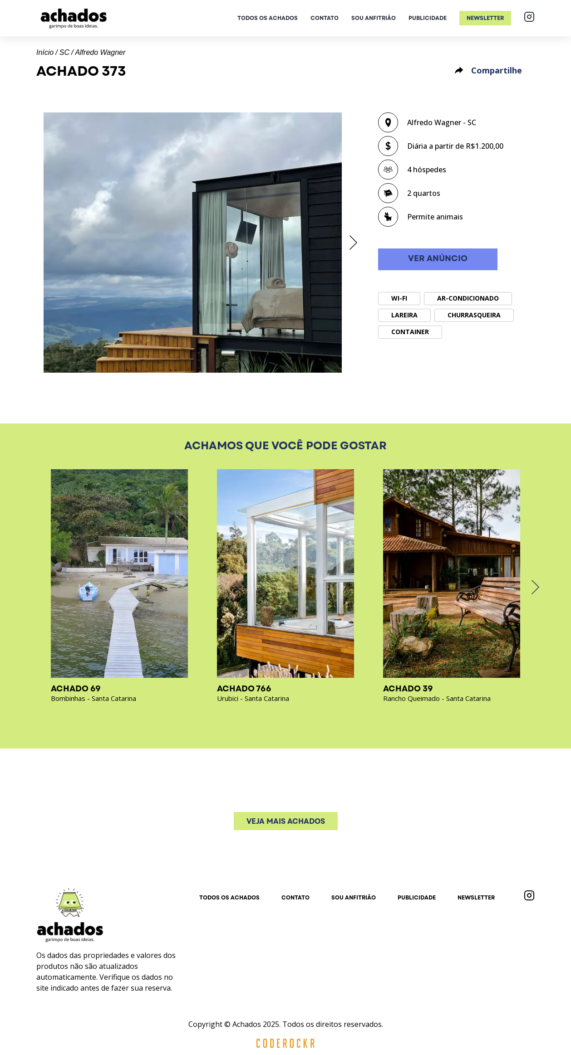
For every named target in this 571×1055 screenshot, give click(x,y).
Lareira (404, 315)
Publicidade (428, 18)
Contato (324, 18)
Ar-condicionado (468, 298)
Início (45, 52)
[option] (192, 242)
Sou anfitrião (373, 18)
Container (410, 331)
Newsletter (485, 18)
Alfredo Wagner (100, 52)
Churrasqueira (474, 315)
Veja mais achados (285, 821)
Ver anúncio (438, 258)
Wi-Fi (399, 298)
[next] (353, 242)
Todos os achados (267, 18)
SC (64, 52)
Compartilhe (487, 70)
